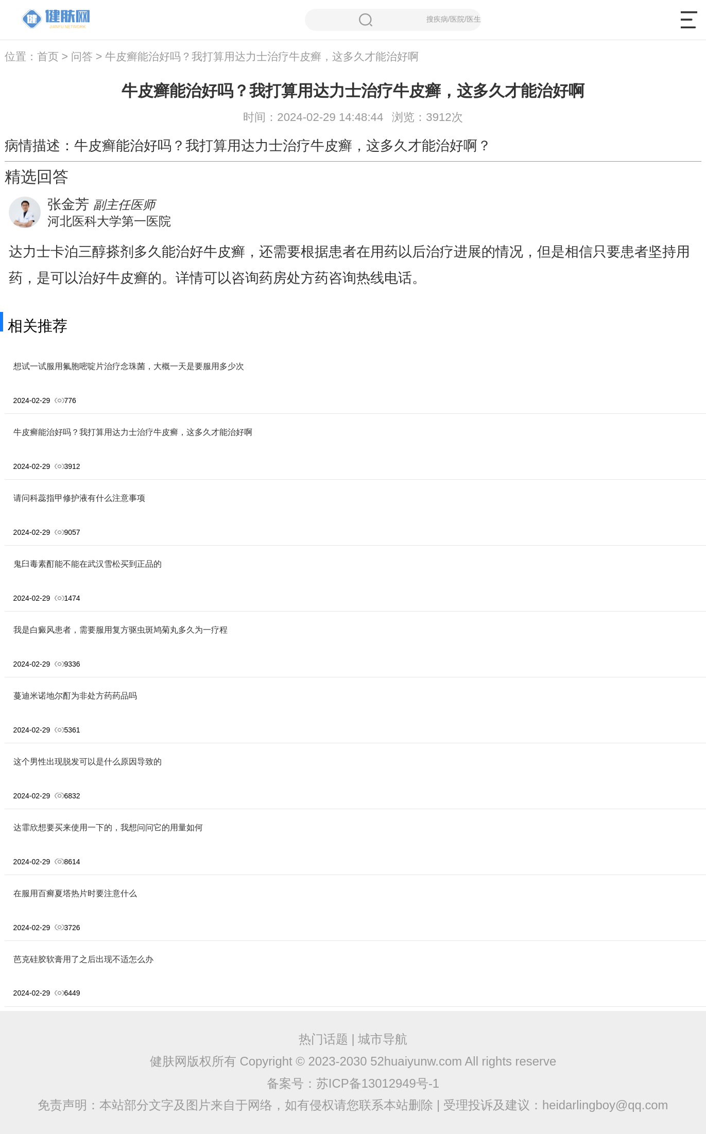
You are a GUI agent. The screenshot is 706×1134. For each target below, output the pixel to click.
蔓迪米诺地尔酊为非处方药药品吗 (75, 695)
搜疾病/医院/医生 (419, 19)
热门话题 (323, 1039)
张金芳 (68, 204)
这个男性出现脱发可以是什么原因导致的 (87, 761)
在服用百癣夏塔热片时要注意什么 (75, 893)
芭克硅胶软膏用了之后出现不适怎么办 (83, 959)
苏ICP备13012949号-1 (377, 1083)
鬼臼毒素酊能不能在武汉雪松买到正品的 (87, 564)
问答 (82, 56)
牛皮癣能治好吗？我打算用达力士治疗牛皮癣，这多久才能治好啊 (132, 432)
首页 (48, 56)
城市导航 (382, 1039)
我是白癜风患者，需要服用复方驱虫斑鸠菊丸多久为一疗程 (120, 629)
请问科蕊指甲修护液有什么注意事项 (79, 498)
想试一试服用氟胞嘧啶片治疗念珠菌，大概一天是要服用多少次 (128, 366)
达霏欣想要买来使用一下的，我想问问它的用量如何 (108, 827)
